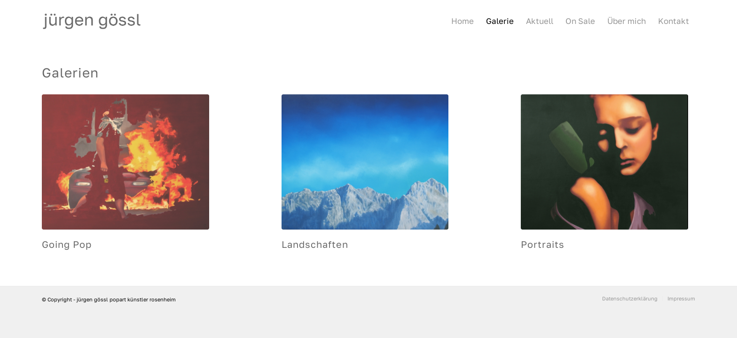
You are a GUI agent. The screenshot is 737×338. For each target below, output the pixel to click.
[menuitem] (462, 21)
